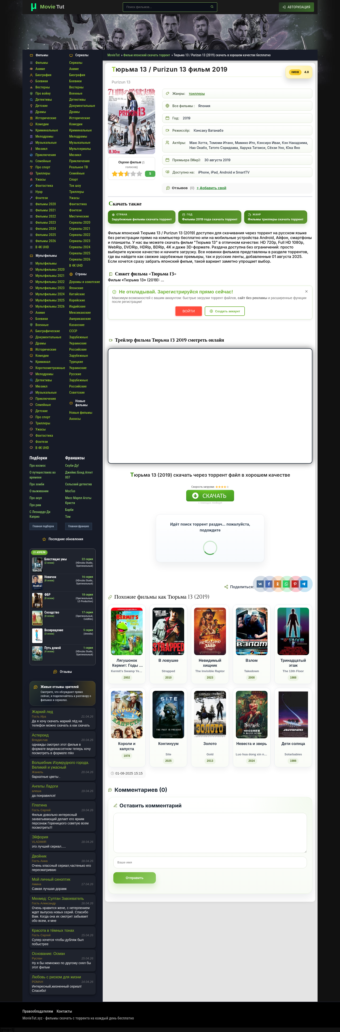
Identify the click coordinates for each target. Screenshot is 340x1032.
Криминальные (46, 130)
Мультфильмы (46, 263)
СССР (73, 331)
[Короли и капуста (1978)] (127, 727)
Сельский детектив (78, 484)
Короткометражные (50, 368)
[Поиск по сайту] (170, 7)
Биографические (47, 331)
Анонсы (75, 419)
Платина (39, 805)
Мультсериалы (80, 149)
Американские (80, 319)
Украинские (78, 343)
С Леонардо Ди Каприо (40, 514)
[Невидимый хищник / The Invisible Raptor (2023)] (210, 644)
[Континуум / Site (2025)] (168, 727)
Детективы (43, 99)
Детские (41, 106)
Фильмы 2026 (45, 241)
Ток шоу (75, 185)
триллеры (197, 93)
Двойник (39, 856)
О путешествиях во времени (43, 474)
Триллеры (42, 173)
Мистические (79, 216)
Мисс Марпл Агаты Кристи (78, 500)
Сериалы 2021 (79, 228)
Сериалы (75, 63)
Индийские (77, 306)
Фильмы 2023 (45, 222)
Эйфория (40, 837)
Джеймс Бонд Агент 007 (79, 474)
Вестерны (42, 87)
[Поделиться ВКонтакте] (261, 584)
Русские (75, 374)
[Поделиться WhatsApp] (287, 584)
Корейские (77, 300)
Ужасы (40, 179)
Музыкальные (46, 142)
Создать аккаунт (227, 311)
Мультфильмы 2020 (49, 269)
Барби (69, 510)
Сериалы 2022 (79, 235)
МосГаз (70, 491)
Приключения (45, 155)
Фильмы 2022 (45, 216)
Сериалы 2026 (79, 259)
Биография (43, 75)
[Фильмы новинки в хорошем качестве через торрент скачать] (49, 7)
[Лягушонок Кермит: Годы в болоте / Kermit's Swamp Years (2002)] (127, 644)
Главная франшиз (78, 526)
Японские (76, 288)
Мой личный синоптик (51, 879)
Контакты (64, 1011)
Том (68, 516)
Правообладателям (37, 1011)
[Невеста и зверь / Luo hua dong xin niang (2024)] (252, 727)
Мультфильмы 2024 (49, 294)
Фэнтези (41, 198)
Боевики (41, 81)
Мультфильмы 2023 (49, 288)
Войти (189, 311)
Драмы (40, 112)
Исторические (45, 118)
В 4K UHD (42, 247)
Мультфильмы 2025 (49, 300)
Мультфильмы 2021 (49, 276)
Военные (42, 325)
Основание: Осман (48, 954)
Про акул (36, 498)
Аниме (40, 69)
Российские (78, 349)
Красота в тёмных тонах (53, 930)
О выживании (39, 491)
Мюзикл (41, 149)
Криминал (42, 362)
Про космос (38, 465)
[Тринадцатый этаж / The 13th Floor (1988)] (293, 644)
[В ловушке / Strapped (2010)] (168, 644)
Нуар (38, 192)
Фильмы (41, 63)
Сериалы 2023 (79, 241)
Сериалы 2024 (79, 247)
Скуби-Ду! (72, 465)
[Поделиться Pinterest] (296, 584)
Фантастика (44, 185)
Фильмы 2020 (45, 204)
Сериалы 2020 (79, 222)
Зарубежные (78, 337)
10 (115, 174)
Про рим (35, 505)
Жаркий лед (42, 712)
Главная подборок (43, 526)
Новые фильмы (80, 412)
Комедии (42, 124)
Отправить (134, 878)
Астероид (40, 735)
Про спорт (42, 167)
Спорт (73, 179)
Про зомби (37, 484)
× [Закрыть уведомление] (306, 291)
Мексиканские (80, 312)
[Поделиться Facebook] (269, 584)
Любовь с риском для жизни (56, 977)
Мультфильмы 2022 (49, 282)
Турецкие (76, 362)
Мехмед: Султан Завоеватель (58, 899)
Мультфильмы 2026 (49, 306)
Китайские (77, 294)
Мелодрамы (44, 136)
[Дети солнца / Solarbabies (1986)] (293, 727)
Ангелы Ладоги (45, 786)
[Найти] (212, 6)
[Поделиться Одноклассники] (278, 584)
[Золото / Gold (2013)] (210, 727)
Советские (77, 392)
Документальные (48, 337)
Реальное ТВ (78, 167)
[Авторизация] (296, 7)
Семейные (43, 161)
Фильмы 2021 (45, 210)
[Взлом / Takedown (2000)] (252, 644)
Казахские (77, 325)
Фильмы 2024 (45, 228)
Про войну (43, 93)
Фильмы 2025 (45, 235)
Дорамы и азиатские (84, 282)
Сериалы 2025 (79, 253)
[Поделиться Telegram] (304, 584)
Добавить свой (211, 188)
